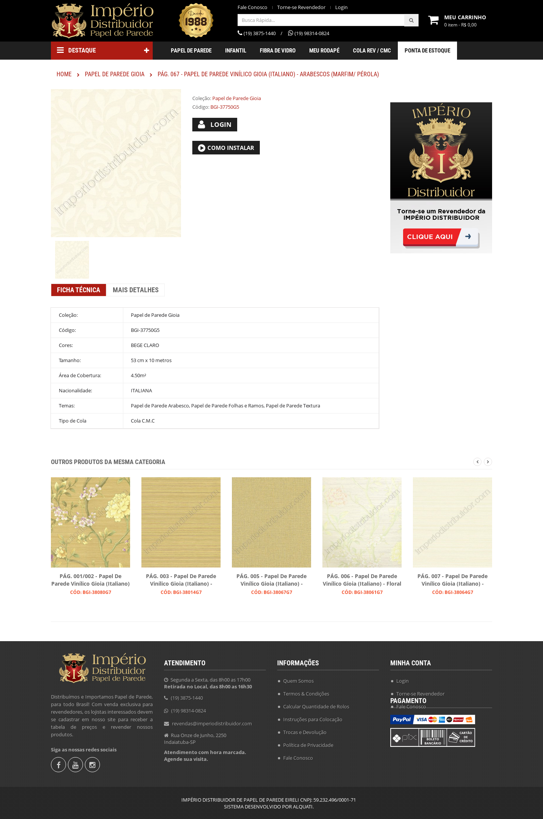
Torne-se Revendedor (301, 7)
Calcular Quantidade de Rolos (316, 704)
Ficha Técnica (78, 290)
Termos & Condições (306, 691)
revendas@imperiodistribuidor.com (212, 721)
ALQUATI (303, 806)
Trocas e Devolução (305, 729)
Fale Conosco (252, 7)
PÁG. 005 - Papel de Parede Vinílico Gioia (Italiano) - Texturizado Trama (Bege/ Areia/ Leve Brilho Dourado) (271, 580)
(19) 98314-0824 (188, 708)
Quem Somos (298, 678)
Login (341, 7)
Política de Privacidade (308, 742)
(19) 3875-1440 (187, 695)
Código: (200, 106)
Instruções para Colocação (312, 717)
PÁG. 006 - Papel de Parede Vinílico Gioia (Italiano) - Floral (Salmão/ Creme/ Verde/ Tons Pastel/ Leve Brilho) (362, 580)
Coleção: (201, 98)
